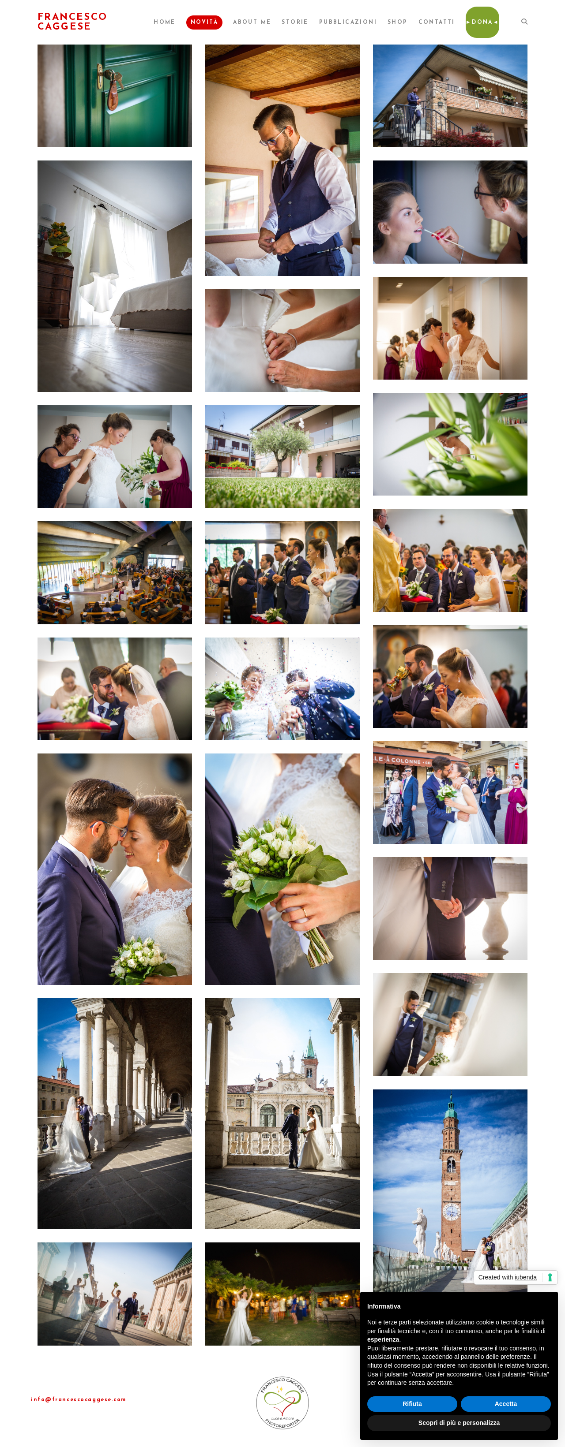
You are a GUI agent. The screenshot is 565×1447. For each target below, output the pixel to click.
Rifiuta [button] (412, 1403)
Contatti (436, 22)
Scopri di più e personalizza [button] (459, 1422)
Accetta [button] (506, 1403)
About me (252, 22)
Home (165, 22)
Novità (204, 22)
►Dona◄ (482, 22)
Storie (295, 22)
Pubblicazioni (348, 22)
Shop (398, 22)
